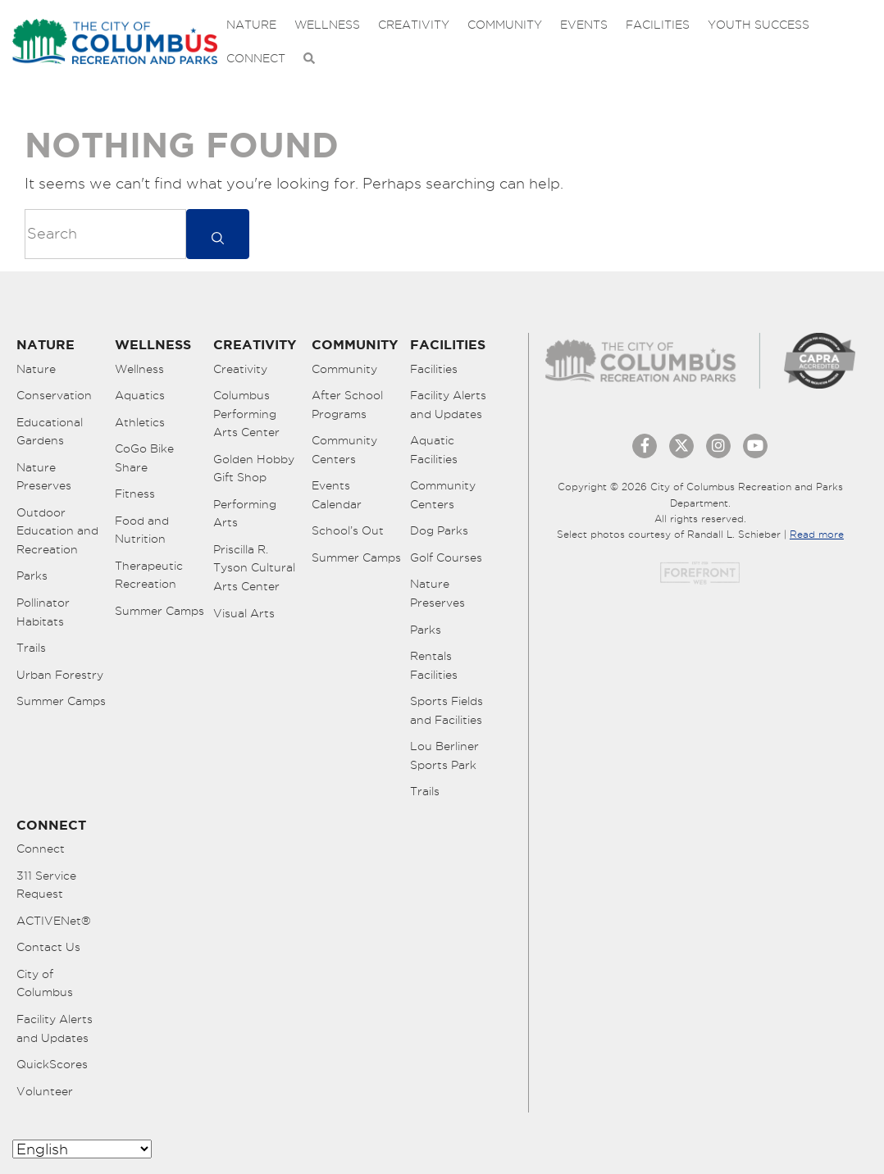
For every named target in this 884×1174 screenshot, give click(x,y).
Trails (31, 647)
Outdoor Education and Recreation (57, 531)
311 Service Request (46, 885)
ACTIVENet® (53, 920)
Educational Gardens (49, 432)
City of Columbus (44, 983)
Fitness (135, 493)
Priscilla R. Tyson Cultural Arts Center (254, 568)
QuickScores (52, 1064)
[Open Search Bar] (309, 58)
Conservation (54, 395)
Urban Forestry (59, 674)
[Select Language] (82, 1149)
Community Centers (344, 450)
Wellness (327, 24)
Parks (32, 575)
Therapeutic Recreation (149, 575)
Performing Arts (244, 514)
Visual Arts (244, 613)
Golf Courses (446, 557)
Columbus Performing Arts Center (246, 414)
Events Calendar (337, 495)
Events (584, 24)
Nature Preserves (43, 477)
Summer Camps (61, 701)
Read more (817, 534)
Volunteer (44, 1091)
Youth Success (758, 24)
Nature (251, 24)
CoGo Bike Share (144, 458)
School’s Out (348, 530)
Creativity (413, 24)
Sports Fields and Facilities (446, 710)
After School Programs (347, 405)
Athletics (140, 422)
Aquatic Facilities (434, 450)
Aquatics (140, 395)
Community (504, 24)
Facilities (658, 24)
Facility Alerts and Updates (448, 405)
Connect (255, 58)
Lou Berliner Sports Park (444, 755)
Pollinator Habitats (43, 612)
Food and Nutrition (142, 530)
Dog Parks (439, 530)
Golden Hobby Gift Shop (253, 469)
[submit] (217, 234)
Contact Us (48, 946)
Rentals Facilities (434, 665)
